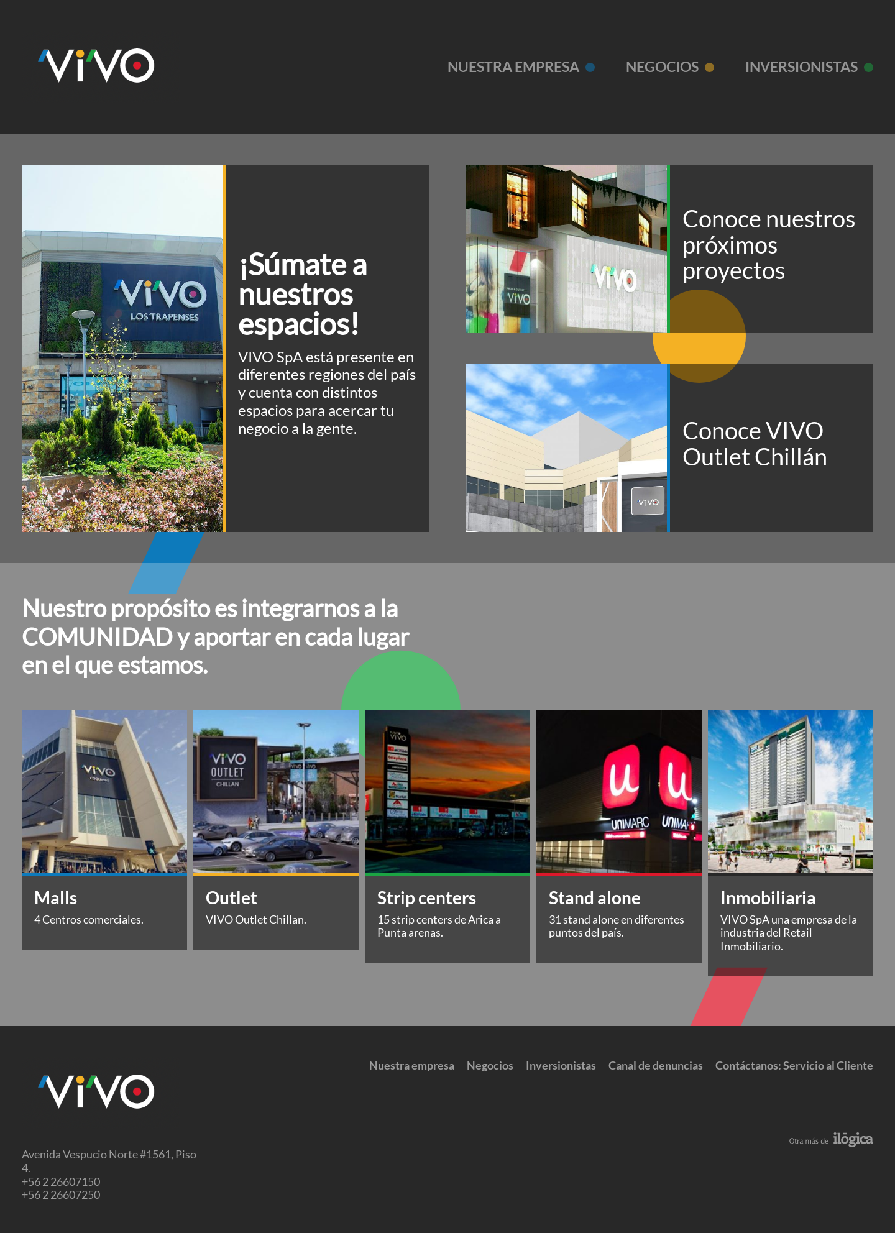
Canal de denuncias (655, 1065)
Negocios (662, 66)
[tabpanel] (104, 830)
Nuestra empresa (513, 66)
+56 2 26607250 (61, 1194)
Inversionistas (801, 66)
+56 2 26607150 (61, 1181)
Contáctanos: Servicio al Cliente (794, 1065)
